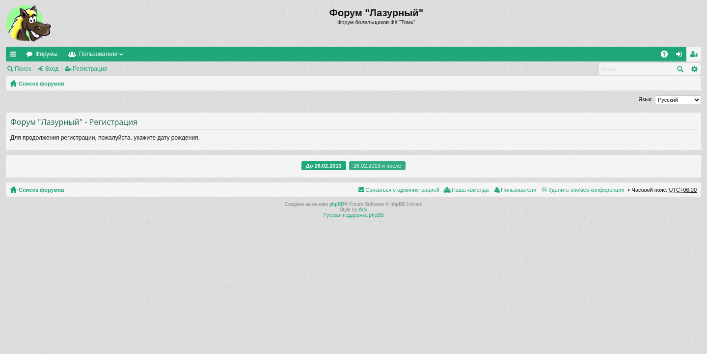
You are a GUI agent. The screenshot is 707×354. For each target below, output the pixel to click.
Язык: (645, 99)
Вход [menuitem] (681, 56)
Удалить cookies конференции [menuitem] (586, 190)
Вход (51, 68)
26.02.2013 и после (377, 166)
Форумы (46, 54)
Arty (362, 209)
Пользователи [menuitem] (518, 190)
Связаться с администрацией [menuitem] (402, 190)
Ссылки (15, 56)
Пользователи (98, 54)
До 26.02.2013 (324, 166)
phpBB (336, 204)
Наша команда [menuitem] (470, 190)
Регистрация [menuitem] (695, 56)
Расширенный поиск (694, 69)
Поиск (23, 68)
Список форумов (41, 84)
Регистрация (90, 68)
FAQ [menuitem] (667, 56)
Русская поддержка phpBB (353, 215)
